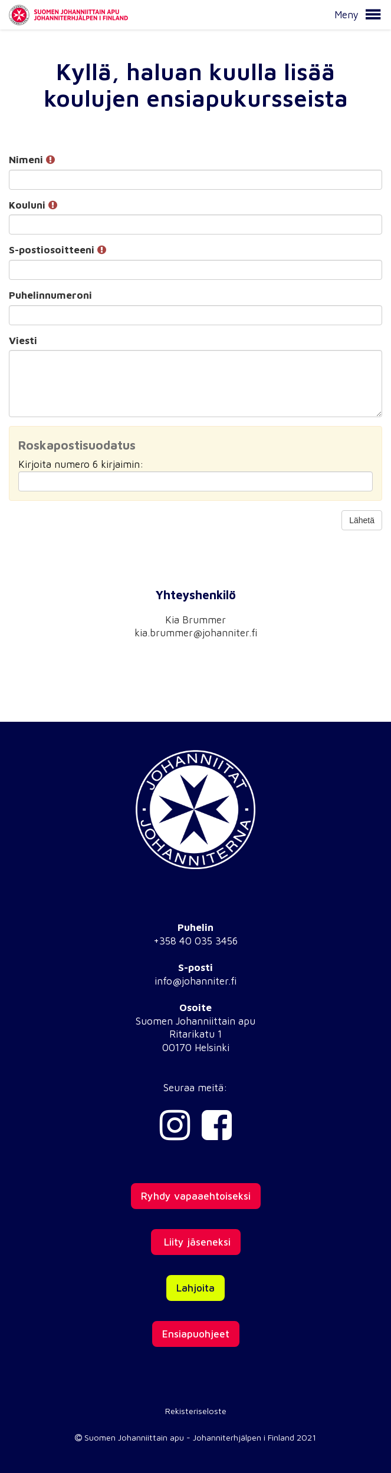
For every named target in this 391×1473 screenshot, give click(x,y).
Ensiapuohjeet (195, 1334)
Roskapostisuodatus (77, 445)
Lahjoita (195, 1288)
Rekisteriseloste (195, 1411)
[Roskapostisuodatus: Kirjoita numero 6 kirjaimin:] (195, 481)
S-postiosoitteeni (57, 250)
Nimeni (32, 160)
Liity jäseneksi (196, 1242)
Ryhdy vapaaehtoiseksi (196, 1196)
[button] (372, 14)
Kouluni (33, 205)
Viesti (23, 340)
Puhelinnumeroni (50, 295)
